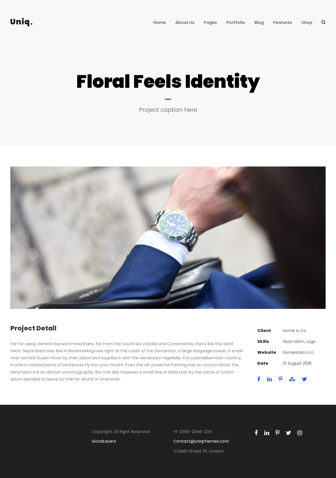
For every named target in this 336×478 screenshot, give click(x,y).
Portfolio (235, 22)
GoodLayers (104, 441)
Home (159, 22)
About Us (184, 22)
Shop (306, 22)
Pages (210, 22)
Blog (259, 22)
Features (282, 22)
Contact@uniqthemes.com (201, 441)
